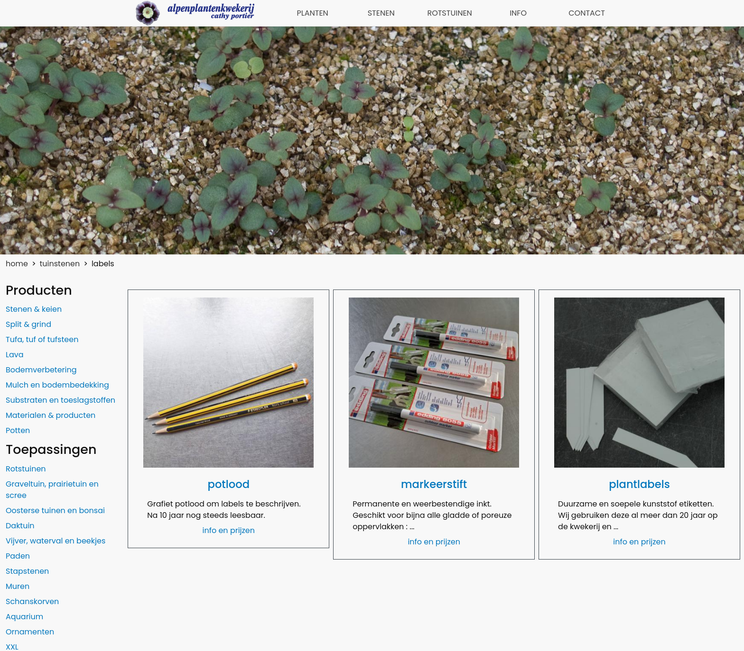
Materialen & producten (50, 415)
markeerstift (434, 484)
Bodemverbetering (41, 369)
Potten (18, 430)
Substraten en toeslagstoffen (60, 400)
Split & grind (28, 324)
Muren (17, 586)
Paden (18, 556)
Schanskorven (32, 601)
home (17, 263)
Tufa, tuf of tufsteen (42, 339)
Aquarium (24, 616)
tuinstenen (60, 263)
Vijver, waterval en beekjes (55, 540)
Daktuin (20, 525)
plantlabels (639, 484)
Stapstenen (27, 571)
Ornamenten (30, 631)
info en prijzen (229, 530)
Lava (15, 354)
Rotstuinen (26, 468)
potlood (229, 484)
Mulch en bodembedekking (57, 385)
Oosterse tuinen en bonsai (55, 510)
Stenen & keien (34, 309)
